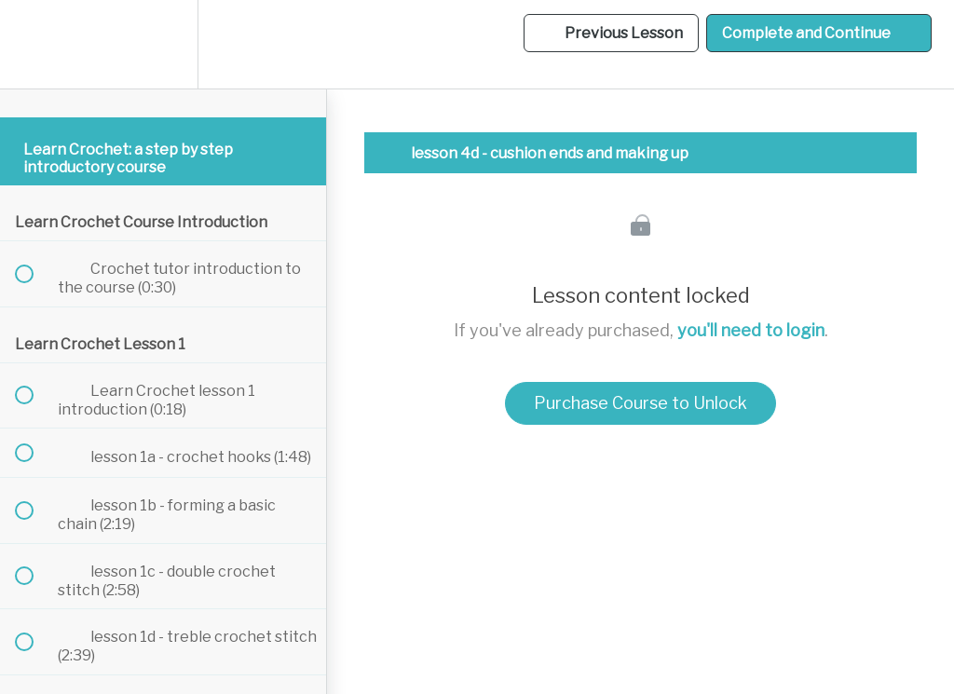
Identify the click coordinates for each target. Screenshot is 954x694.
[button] (34, 44)
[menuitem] (163, 44)
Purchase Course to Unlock (640, 403)
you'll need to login (751, 330)
